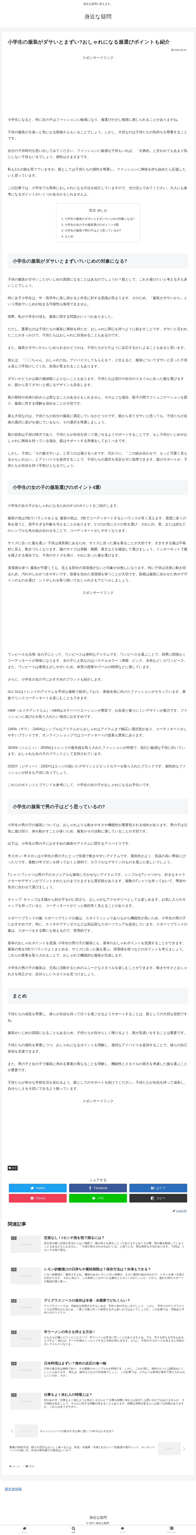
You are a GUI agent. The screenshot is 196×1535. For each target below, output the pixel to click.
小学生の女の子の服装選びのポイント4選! (92, 225)
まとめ (67, 237)
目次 (92, 210)
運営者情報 (13, 1495)
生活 (13, 1169)
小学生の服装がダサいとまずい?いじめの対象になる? (100, 219)
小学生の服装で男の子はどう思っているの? (93, 231)
